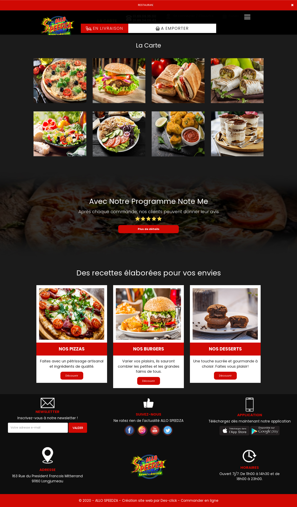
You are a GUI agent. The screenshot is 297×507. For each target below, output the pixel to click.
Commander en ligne (199, 500)
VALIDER (78, 428)
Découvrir (71, 376)
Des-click (169, 500)
